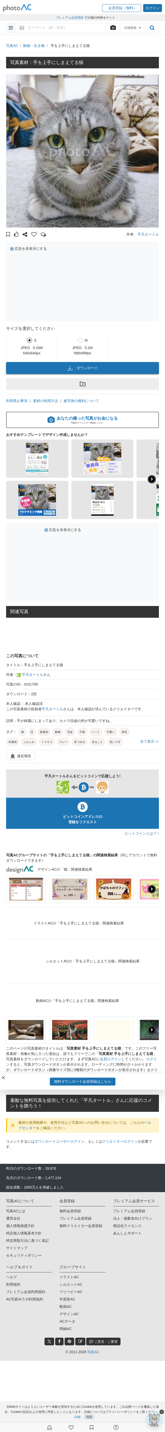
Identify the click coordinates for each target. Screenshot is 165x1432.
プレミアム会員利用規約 (25, 1292)
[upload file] (113, 28)
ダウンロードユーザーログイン (59, 1141)
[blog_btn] (80, 1341)
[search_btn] (152, 28)
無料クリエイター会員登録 (80, 1226)
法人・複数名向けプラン (132, 1218)
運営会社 (13, 1218)
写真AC (12, 46)
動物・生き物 (33, 46)
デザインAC (69, 1314)
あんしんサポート (127, 1233)
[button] (121, 8)
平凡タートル (148, 234)
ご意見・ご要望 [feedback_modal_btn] (103, 1341)
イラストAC (69, 1277)
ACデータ (67, 1321)
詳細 (77, 1417)
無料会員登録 (70, 1211)
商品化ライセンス (127, 1226)
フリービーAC (70, 1292)
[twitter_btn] (49, 1341)
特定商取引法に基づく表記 (27, 1241)
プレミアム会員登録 (75, 1218)
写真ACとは (15, 1211)
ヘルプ (11, 1277)
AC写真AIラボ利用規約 (24, 1299)
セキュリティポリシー (24, 1255)
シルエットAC (70, 1284)
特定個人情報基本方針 (24, 1233)
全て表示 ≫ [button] (149, 741)
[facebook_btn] (59, 1341)
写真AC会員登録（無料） (79, 1086)
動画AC (65, 1307)
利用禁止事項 (16, 401)
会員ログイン (110, 1059)
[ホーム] (50, 1427)
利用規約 (13, 1284)
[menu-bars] (10, 28)
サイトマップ (16, 1248)
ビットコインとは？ (142, 833)
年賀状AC (67, 1299)
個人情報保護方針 (20, 1226)
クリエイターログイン (120, 1141)
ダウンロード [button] (82, 368)
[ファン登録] (71, 1427)
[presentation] (152, 889)
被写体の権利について (81, 401)
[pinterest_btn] (69, 1341)
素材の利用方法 (45, 401)
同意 (89, 1417)
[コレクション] (91, 1427)
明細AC (65, 1329)
